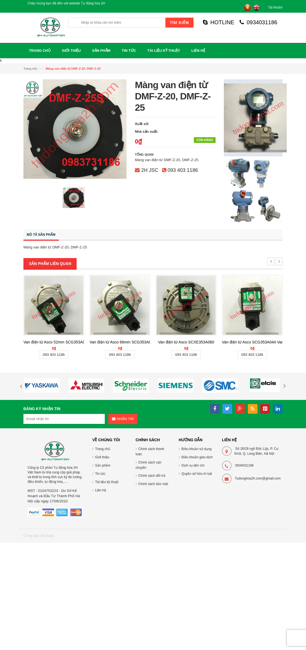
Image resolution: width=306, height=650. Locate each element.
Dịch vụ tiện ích (192, 465)
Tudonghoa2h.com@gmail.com (258, 478)
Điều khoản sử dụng (196, 449)
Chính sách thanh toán (150, 451)
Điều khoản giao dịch (197, 457)
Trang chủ (30, 68)
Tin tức (100, 474)
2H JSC (149, 170)
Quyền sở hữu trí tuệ (196, 474)
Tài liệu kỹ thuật (107, 482)
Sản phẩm (102, 465)
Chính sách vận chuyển (149, 465)
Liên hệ (100, 490)
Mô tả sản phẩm (41, 235)
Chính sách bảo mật (153, 484)
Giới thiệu (102, 457)
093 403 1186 (183, 170)
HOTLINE (218, 22)
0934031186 (258, 22)
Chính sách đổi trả (151, 476)
